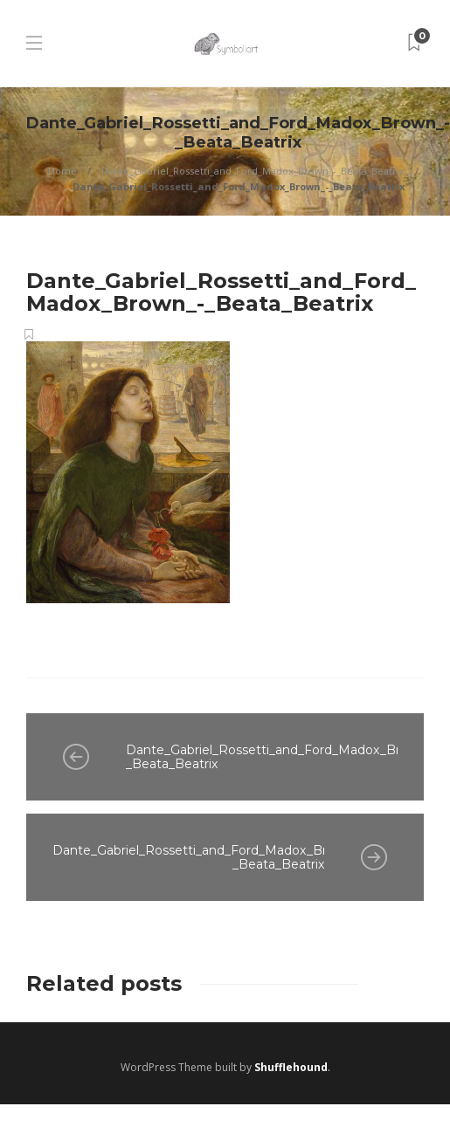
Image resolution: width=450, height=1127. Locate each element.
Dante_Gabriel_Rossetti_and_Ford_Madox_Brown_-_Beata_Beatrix (253, 170)
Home (62, 170)
